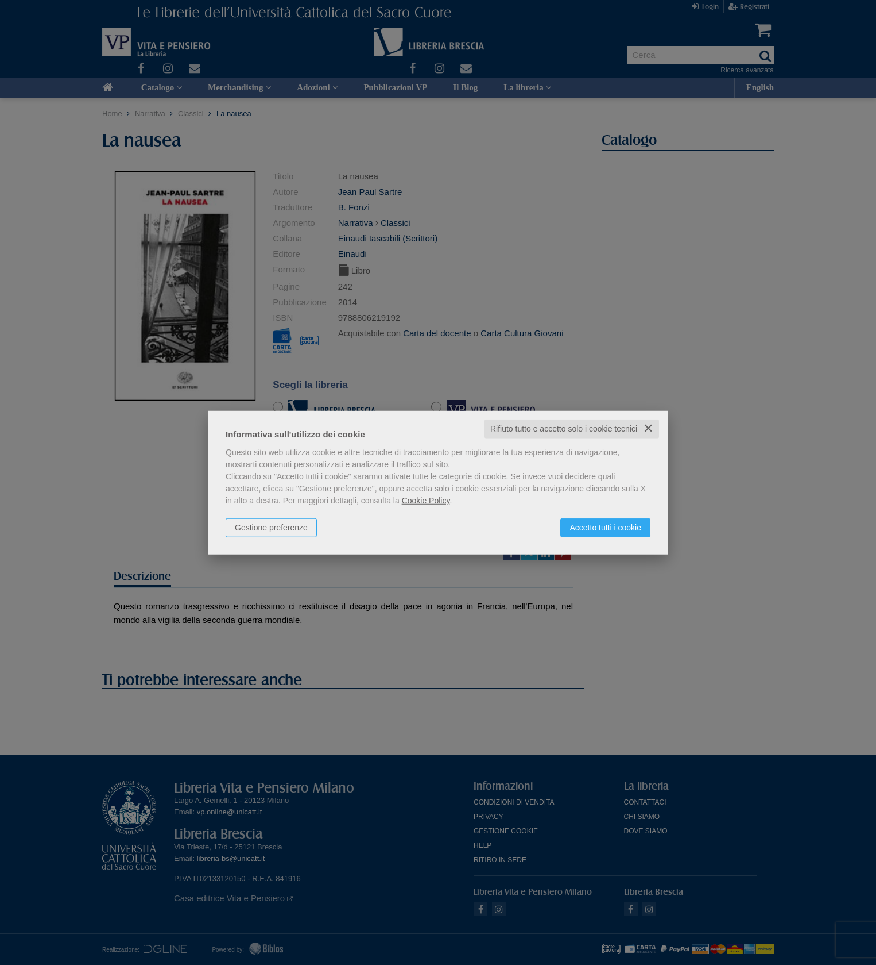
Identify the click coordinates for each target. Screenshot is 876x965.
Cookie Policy (426, 500)
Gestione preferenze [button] (271, 527)
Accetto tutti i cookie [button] (605, 527)
